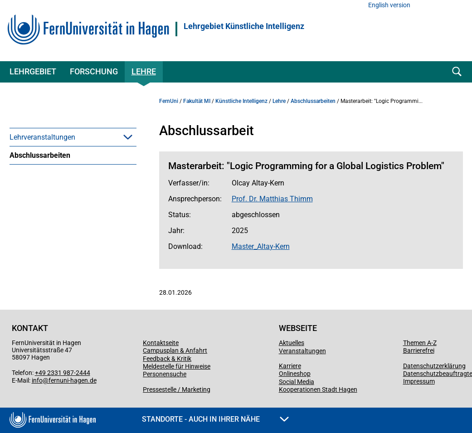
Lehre (143, 71)
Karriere (290, 366)
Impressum (419, 381)
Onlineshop (295, 373)
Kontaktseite (161, 342)
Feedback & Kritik (167, 358)
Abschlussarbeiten (40, 155)
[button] (127, 137)
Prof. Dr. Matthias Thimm (272, 199)
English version (389, 5)
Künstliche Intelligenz (241, 101)
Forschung (94, 71)
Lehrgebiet (33, 71)
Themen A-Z (420, 342)
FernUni (168, 101)
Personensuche (164, 374)
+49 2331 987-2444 (62, 372)
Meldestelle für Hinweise (176, 366)
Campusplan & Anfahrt (175, 350)
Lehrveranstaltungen (42, 137)
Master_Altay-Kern (261, 246)
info (37, 380)
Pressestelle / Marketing (176, 389)
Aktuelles (291, 342)
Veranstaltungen (302, 351)
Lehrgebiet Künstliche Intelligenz (244, 26)
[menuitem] (73, 137)
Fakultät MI (196, 101)
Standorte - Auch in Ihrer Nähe (215, 419)
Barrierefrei (418, 350)
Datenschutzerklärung (434, 366)
